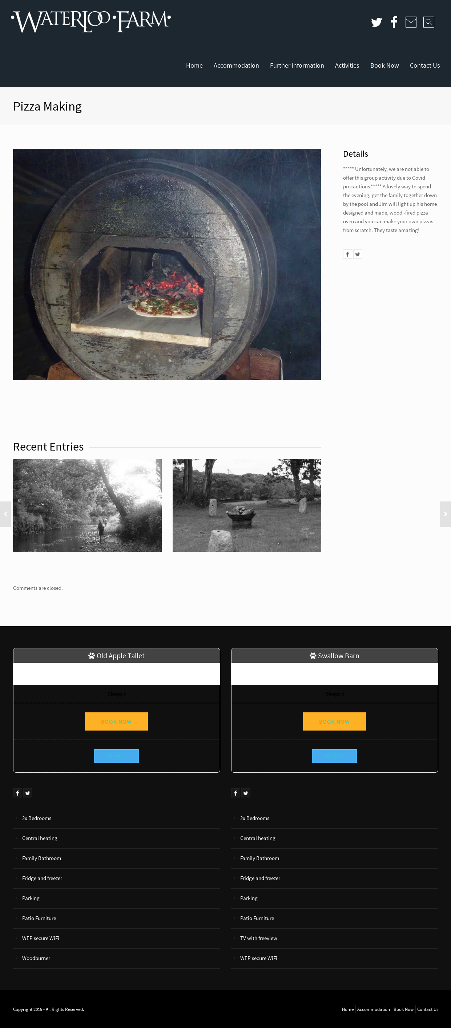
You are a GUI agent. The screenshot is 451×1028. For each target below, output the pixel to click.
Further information (297, 65)
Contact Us (425, 65)
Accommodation (236, 65)
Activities (347, 65)
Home (194, 65)
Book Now (384, 65)
